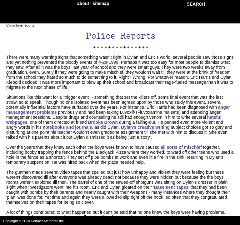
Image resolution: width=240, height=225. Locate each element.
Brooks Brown (103, 122)
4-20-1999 (108, 62)
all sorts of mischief (181, 147)
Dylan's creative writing (145, 127)
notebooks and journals (67, 127)
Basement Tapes (171, 187)
